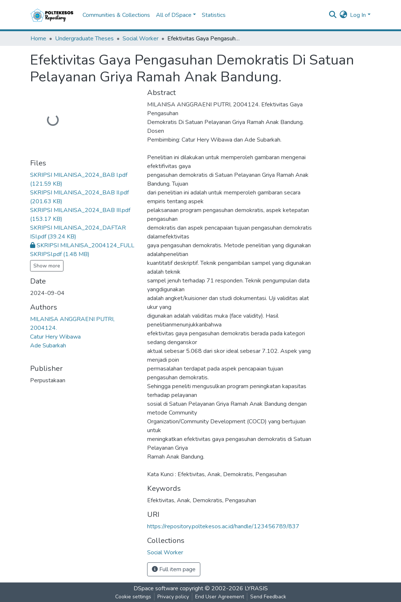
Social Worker (140, 38)
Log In (358, 15)
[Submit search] (332, 15)
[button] (343, 15)
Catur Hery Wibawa (55, 337)
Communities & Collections (116, 15)
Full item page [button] (174, 569)
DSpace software (156, 588)
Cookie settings (133, 596)
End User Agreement (219, 596)
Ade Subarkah (48, 346)
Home (38, 38)
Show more (46, 265)
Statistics (214, 15)
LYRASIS (256, 588)
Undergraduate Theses (84, 38)
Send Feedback (268, 596)
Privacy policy (173, 596)
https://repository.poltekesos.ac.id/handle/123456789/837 (223, 526)
